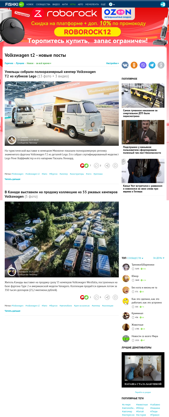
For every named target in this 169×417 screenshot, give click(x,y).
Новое (30, 4)
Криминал (137, 295)
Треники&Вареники (143, 246)
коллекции (108, 305)
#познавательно (142, 407)
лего (89, 174)
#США (139, 400)
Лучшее (20, 63)
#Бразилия (155, 407)
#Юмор (140, 390)
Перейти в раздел (143, 374)
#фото (125, 400)
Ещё (103, 4)
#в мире (126, 386)
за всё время (43, 63)
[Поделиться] (107, 165)
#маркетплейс (142, 414)
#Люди (153, 393)
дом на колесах (82, 305)
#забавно (155, 386)
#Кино (125, 410)
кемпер (64, 174)
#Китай (140, 393)
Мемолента (92, 4)
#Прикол (154, 397)
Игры (73, 4)
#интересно (128, 397)
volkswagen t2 (33, 174)
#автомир (127, 393)
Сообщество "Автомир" (28, 142)
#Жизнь (140, 403)
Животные (137, 306)
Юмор (135, 258)
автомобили (66, 305)
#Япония (154, 414)
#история (141, 397)
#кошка (126, 403)
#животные (142, 386)
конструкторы (77, 174)
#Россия (154, 400)
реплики (99, 174)
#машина (155, 390)
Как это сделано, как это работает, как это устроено (147, 282)
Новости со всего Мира (145, 318)
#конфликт (156, 410)
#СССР (139, 410)
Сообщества (43, 4)
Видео (56, 4)
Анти (65, 4)
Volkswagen (18, 174)
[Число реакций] (86, 165)
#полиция (127, 407)
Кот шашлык (23, 137)
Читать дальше (12, 179)
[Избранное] (115, 165)
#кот (152, 403)
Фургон (53, 174)
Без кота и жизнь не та (144, 269)
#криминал (128, 414)
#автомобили (128, 390)
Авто (80, 4)
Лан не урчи (23, 269)
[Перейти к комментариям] (97, 165)
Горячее (9, 63)
